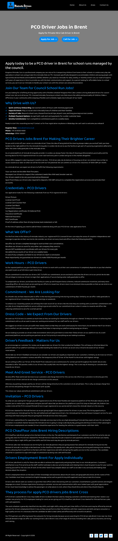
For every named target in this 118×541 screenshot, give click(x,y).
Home (73, 5)
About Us (82, 5)
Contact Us (104, 5)
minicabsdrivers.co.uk (25, 128)
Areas (93, 5)
